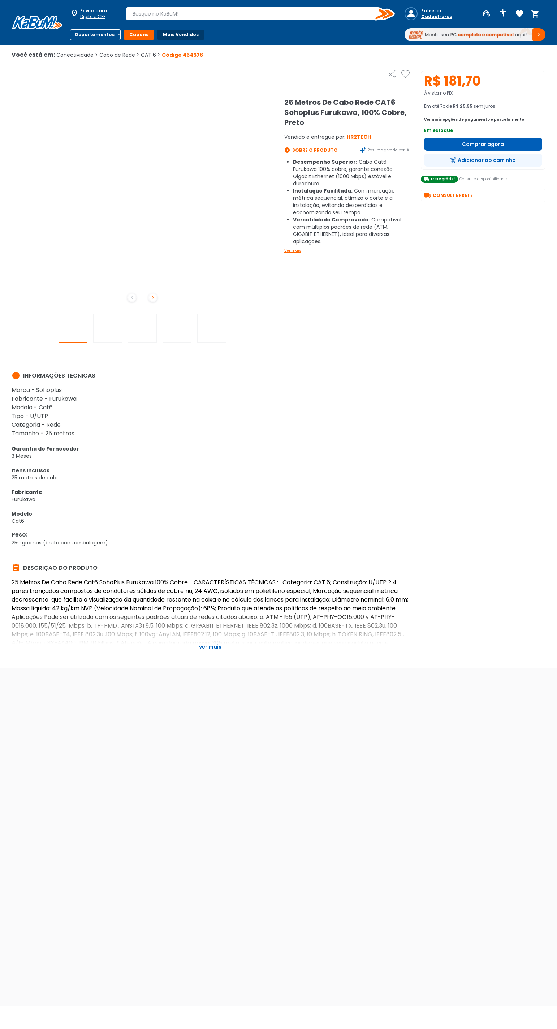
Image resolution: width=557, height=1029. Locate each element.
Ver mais (292, 250)
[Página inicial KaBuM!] (37, 22)
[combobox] (255, 13)
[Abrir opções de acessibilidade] (502, 14)
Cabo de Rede (119, 55)
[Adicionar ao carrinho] (483, 160)
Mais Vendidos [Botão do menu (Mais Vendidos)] (181, 34)
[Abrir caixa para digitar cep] (93, 14)
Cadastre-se (436, 17)
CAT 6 (150, 55)
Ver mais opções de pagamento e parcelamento (474, 119)
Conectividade (77, 55)
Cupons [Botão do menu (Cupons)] (138, 34)
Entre (427, 11)
